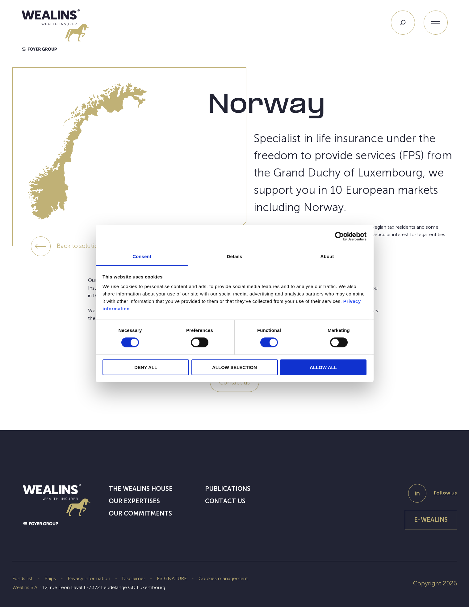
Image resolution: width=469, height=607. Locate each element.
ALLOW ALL (323, 367)
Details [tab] (234, 256)
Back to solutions (80, 245)
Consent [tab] (141, 256)
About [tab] (327, 256)
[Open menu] (436, 23)
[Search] (403, 23)
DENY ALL (145, 367)
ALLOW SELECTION (234, 367)
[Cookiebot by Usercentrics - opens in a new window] (339, 236)
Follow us (445, 493)
